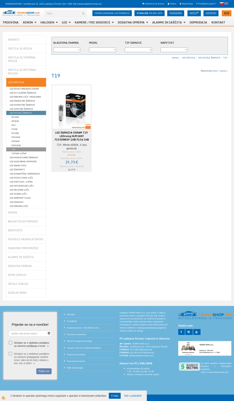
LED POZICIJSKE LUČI (21, 177)
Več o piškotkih (133, 396)
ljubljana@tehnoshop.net (89, 3)
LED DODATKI (17, 202)
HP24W (15, 121)
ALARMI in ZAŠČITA (167, 22)
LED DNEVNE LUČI (19, 206)
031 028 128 (136, 349)
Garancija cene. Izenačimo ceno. (83, 327)
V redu (114, 396)
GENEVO (211, 13)
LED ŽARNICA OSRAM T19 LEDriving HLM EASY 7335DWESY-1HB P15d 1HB (71, 136)
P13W (14, 129)
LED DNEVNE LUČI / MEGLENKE (25, 96)
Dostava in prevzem (76, 334)
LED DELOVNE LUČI (19, 189)
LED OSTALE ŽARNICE (21, 112)
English (226, 3)
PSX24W (16, 137)
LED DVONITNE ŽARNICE (22, 104)
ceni (216, 70)
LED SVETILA (188, 57)
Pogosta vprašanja (76, 354)
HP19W (15, 117)
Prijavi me (44, 371)
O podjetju (72, 321)
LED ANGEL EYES (18, 165)
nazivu (224, 70)
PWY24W (16, 145)
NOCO (194, 13)
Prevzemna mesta (76, 361)
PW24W (16, 141)
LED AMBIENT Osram (20, 197)
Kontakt (218, 22)
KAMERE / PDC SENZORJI (92, 22)
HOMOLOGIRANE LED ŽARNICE (112, 13)
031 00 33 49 (136, 352)
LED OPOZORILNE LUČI (22, 185)
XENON (28, 22)
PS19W (15, 133)
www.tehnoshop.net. (158, 324)
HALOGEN (47, 22)
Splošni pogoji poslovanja (79, 341)
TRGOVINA (10, 22)
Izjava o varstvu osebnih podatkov (84, 347)
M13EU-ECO (149, 13)
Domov (175, 57)
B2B (226, 13)
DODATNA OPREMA (131, 22)
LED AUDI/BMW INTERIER (23, 161)
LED (64, 22)
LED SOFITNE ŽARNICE (21, 108)
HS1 (14, 125)
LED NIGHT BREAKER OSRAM (24, 88)
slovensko (222, 3)
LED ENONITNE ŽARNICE (22, 100)
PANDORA (175, 13)
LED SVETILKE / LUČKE (21, 181)
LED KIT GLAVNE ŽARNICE (23, 92)
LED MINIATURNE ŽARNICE (24, 157)
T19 (13, 149)
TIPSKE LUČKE (19, 153)
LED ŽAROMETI (17, 169)
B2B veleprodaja (75, 367)
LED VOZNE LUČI (18, 193)
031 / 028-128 (69, 3)
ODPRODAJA (198, 22)
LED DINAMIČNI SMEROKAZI (25, 173)
